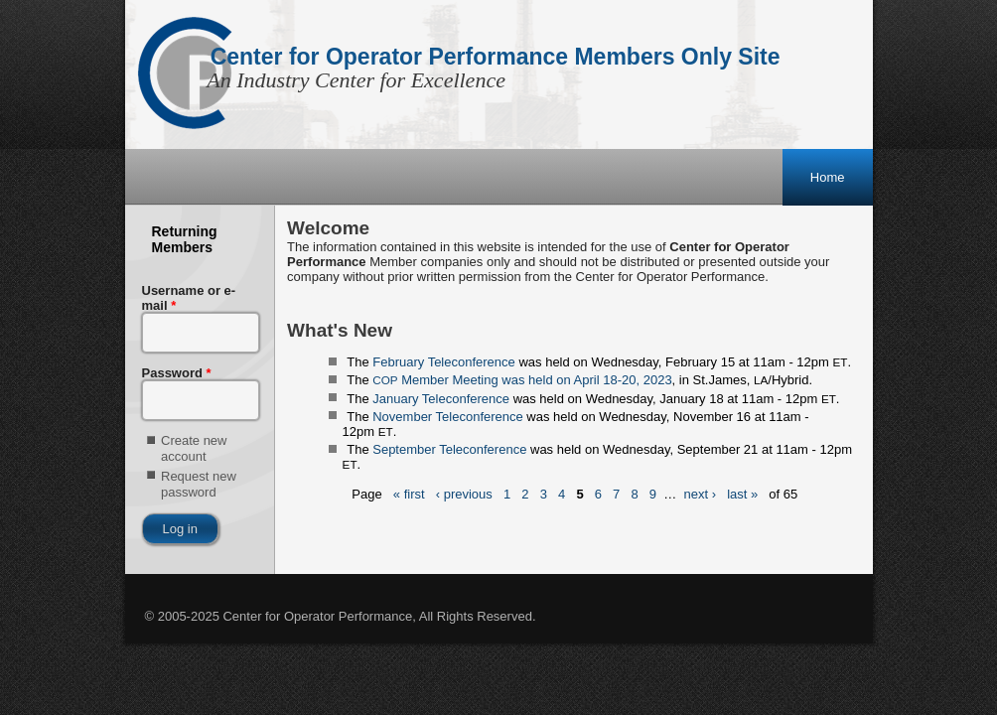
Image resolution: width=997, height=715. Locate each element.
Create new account (193, 448)
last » (742, 495)
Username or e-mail (189, 298)
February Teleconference (443, 362)
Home (827, 177)
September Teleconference (449, 449)
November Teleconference (447, 416)
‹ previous (464, 495)
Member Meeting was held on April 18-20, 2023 (521, 379)
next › (700, 495)
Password (177, 372)
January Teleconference (440, 398)
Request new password (198, 484)
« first (409, 495)
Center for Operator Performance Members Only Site (496, 57)
